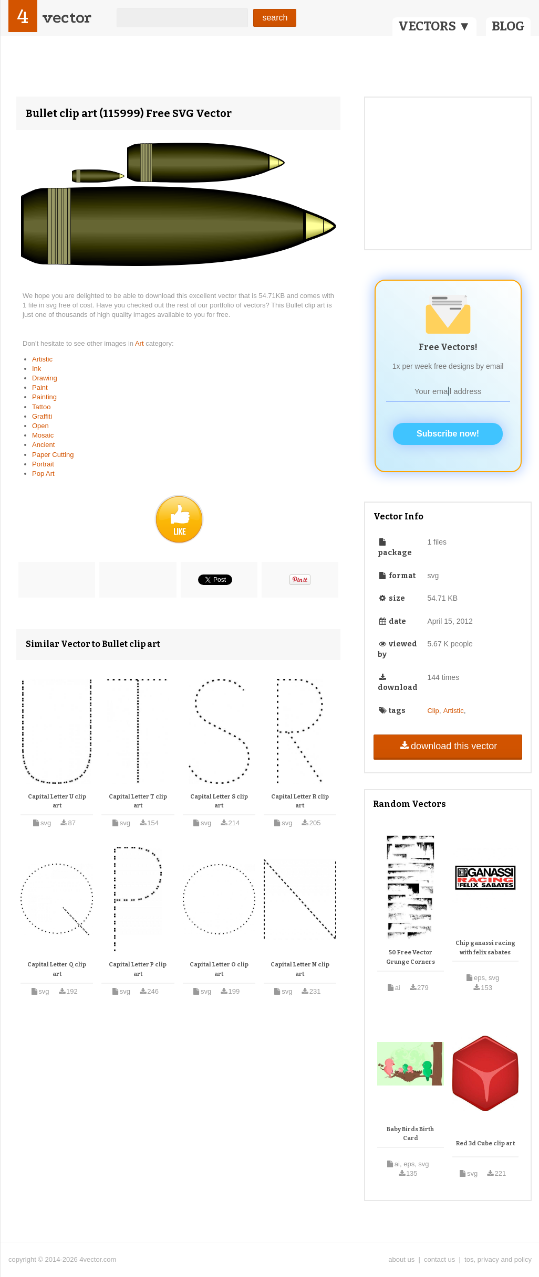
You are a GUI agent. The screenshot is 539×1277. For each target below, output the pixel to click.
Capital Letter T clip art (138, 801)
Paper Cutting (53, 455)
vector (66, 17)
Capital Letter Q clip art (56, 969)
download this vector (448, 746)
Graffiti (42, 416)
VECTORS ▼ (434, 26)
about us (401, 1259)
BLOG (508, 26)
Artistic (42, 359)
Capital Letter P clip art (138, 969)
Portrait (43, 464)
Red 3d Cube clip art (485, 1143)
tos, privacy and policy (498, 1259)
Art (140, 343)
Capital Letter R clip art (300, 801)
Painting (44, 397)
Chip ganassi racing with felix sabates (485, 948)
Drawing (44, 378)
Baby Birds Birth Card (410, 1134)
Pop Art (43, 473)
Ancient (43, 445)
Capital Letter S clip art (219, 801)
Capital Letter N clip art (300, 969)
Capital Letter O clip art (219, 969)
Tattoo (41, 407)
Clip (433, 711)
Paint (40, 387)
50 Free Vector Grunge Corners (410, 957)
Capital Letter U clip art (57, 801)
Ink (36, 369)
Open (40, 426)
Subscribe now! (448, 433)
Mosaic (43, 435)
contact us (439, 1259)
